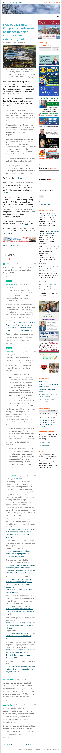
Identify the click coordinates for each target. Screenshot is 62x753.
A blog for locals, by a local (51, 2)
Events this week (44, 381)
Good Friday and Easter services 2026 (46, 401)
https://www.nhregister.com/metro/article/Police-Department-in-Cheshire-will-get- (21, 625)
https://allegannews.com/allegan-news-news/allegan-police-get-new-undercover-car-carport (19, 553)
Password (47, 179)
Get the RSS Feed (44, 443)
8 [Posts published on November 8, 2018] (48, 418)
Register (41, 202)
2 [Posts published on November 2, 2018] (51, 415)
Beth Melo (8, 42)
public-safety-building (16, 245)
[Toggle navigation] (57, 16)
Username (47, 168)
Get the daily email (45, 446)
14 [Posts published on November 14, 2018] (46, 420)
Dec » (46, 427)
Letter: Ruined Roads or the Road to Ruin (49, 232)
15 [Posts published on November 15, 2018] (48, 420)
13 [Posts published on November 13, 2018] (43, 420)
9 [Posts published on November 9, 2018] (51, 418)
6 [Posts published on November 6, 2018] (43, 418)
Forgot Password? (44, 204)
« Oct (41, 427)
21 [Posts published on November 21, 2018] (46, 422)
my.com (12, 2)
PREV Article (7, 744)
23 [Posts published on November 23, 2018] (51, 422)
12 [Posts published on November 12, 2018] (40, 420)
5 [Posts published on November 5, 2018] (40, 418)
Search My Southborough (45, 44)
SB (16, 287)
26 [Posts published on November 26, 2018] (40, 425)
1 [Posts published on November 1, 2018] (48, 415)
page (13, 233)
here (5, 192)
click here (18, 178)
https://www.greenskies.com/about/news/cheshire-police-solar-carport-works (20, 635)
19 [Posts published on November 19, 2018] (40, 422)
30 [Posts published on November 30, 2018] (51, 425)
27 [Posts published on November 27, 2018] (43, 425)
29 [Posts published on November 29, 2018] (48, 425)
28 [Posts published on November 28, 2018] (46, 425)
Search (55, 49)
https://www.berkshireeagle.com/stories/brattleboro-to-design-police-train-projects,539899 (20, 669)
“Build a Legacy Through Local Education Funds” (48, 396)
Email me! (52, 467)
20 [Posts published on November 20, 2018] (43, 422)
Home (21, 749)
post (30, 77)
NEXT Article (31, 744)
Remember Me (47, 190)
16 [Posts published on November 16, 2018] (51, 420)
